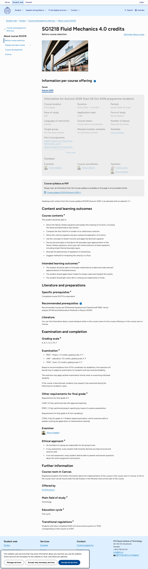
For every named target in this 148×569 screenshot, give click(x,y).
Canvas (43, 550)
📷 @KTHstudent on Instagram (126, 555)
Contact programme (85, 545)
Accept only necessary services (41, 562)
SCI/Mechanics (48, 490)
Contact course (83, 550)
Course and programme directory (41, 21)
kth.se (7, 2)
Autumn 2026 (47, 90)
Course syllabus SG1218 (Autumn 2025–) (64, 192)
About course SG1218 (67, 21)
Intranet (29, 2)
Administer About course (134, 34)
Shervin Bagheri (53, 432)
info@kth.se (118, 552)
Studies (22, 21)
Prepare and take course (15, 45)
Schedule (44, 545)
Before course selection (15, 40)
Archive (8, 54)
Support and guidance (13, 550)
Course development (13, 50)
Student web (17, 2)
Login (141, 2)
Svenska (140, 10)
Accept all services (69, 562)
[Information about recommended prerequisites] (81, 303)
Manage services (14, 562)
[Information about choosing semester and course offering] (95, 81)
